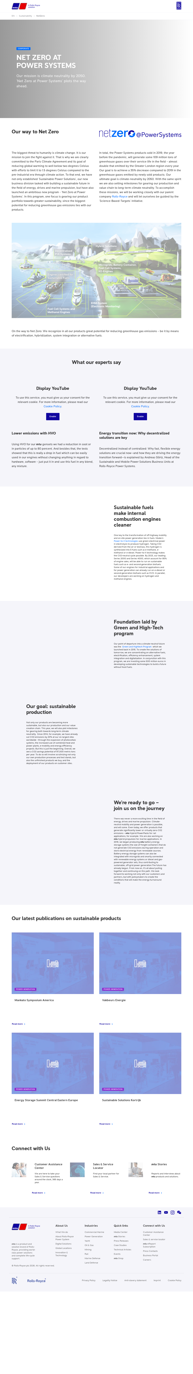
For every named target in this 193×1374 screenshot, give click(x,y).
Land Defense (91, 1263)
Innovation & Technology (61, 1254)
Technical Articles (122, 1250)
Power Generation (94, 1237)
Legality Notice (110, 1280)
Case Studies (120, 1245)
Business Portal (150, 1256)
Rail (86, 1254)
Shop (118, 1258)
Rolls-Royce (120, 196)
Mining (88, 1250)
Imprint (157, 1280)
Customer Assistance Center (153, 1233)
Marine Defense (92, 1258)
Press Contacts (150, 1251)
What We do (61, 1232)
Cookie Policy (52, 406)
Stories (119, 1237)
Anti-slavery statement (135, 1280)
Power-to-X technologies (126, 541)
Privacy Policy (88, 1280)
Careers (147, 1260)
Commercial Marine (94, 1232)
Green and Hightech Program (137, 647)
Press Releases (121, 1241)
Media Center (121, 1232)
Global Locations (63, 1248)
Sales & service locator (154, 1239)
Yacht (87, 1241)
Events (117, 1254)
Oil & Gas (89, 1245)
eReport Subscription (149, 1245)
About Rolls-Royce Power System (64, 1238)
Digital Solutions (63, 1244)
